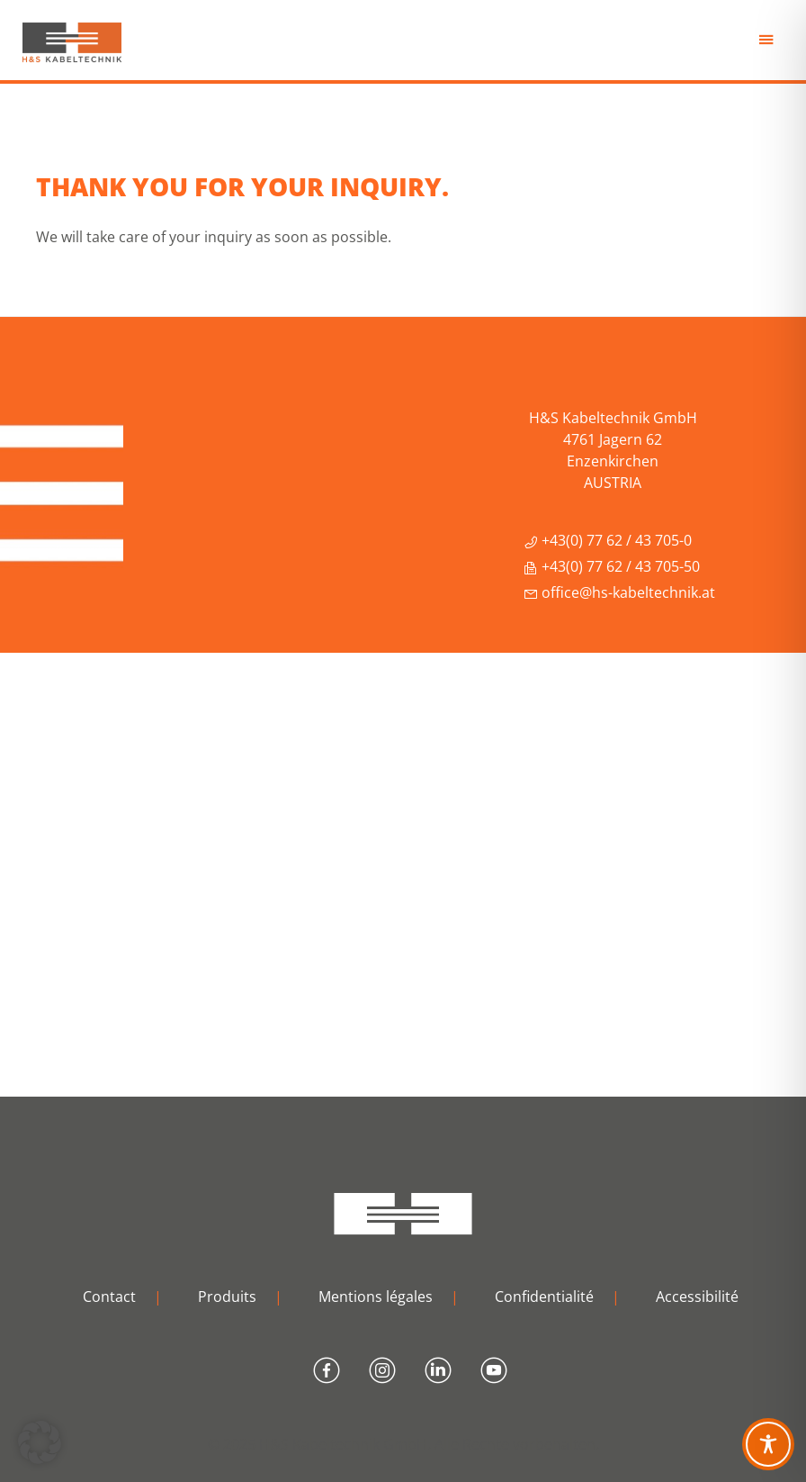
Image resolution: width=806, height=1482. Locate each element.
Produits (227, 1296)
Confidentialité (544, 1296)
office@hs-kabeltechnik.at (619, 592)
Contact (109, 1296)
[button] (39, 1442)
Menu (768, 44)
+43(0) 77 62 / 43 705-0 (608, 540)
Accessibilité (697, 1296)
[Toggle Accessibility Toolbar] (768, 1444)
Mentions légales (375, 1296)
